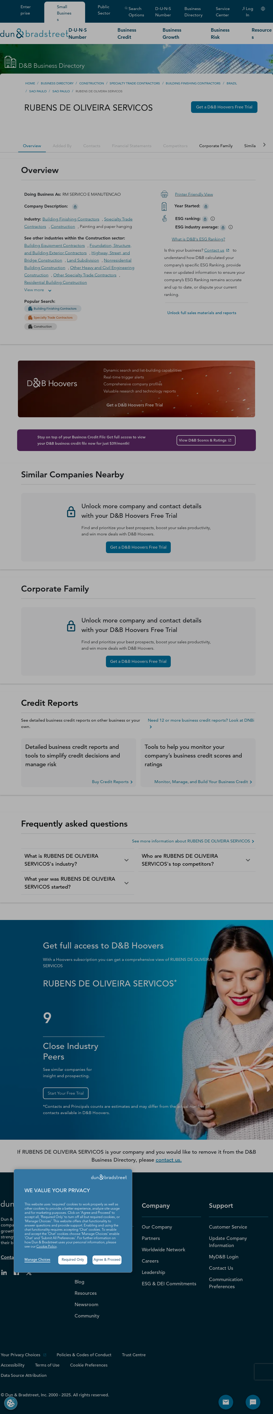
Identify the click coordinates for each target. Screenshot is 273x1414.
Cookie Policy (46, 1246)
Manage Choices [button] (37, 1260)
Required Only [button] (73, 1260)
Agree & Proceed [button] (107, 1260)
